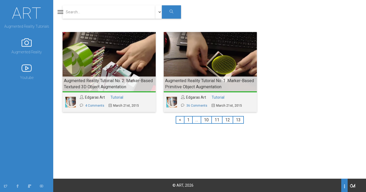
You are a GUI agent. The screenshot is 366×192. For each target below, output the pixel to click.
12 (227, 119)
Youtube (27, 71)
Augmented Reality (27, 45)
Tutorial (116, 97)
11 (217, 119)
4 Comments (94, 105)
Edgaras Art (95, 97)
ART (26, 12)
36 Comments (196, 105)
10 (206, 119)
